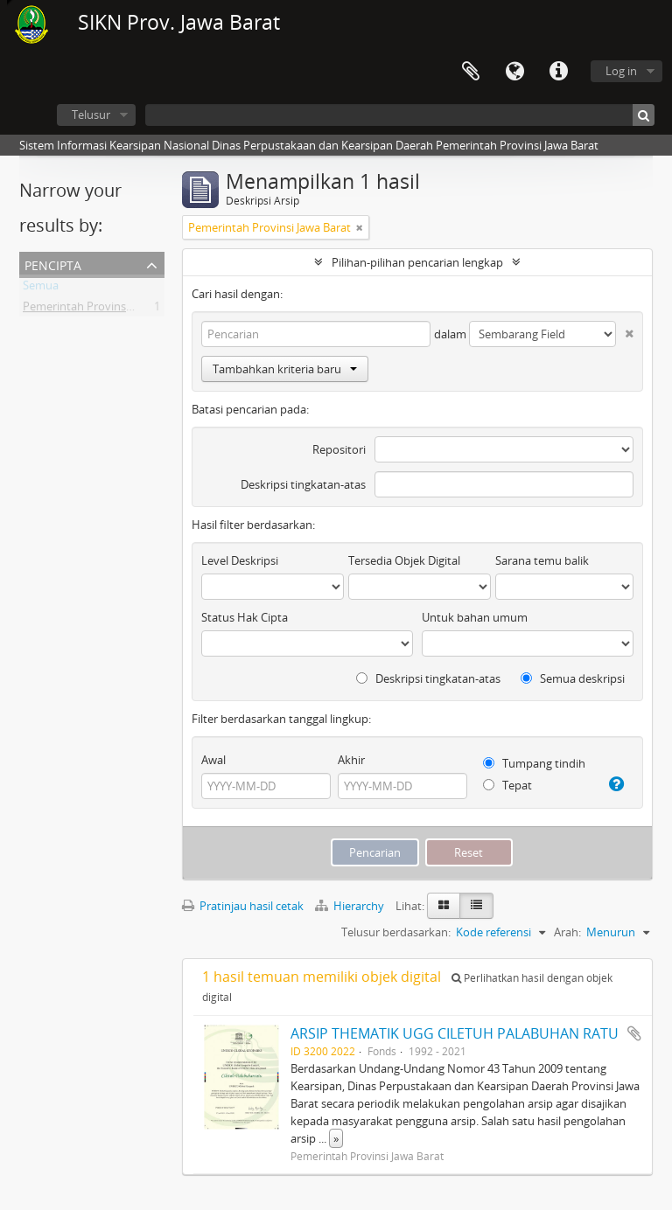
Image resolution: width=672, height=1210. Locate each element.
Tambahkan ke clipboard (634, 1033)
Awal (213, 760)
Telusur (91, 114)
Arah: (567, 932)
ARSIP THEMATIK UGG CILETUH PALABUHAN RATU (454, 1033)
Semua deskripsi (573, 678)
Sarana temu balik (542, 560)
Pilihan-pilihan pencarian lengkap (417, 262)
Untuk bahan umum (475, 617)
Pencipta (52, 263)
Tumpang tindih (534, 763)
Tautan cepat (558, 72)
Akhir (351, 760)
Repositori (339, 449)
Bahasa (514, 72)
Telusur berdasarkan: (396, 932)
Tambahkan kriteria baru (285, 369)
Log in (621, 71)
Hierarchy (351, 906)
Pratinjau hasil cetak (243, 906)
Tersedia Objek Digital (404, 560)
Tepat (507, 785)
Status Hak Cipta (244, 617)
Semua (41, 288)
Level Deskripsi (239, 560)
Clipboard (471, 72)
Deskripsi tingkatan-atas (303, 484)
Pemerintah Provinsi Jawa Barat (104, 309)
